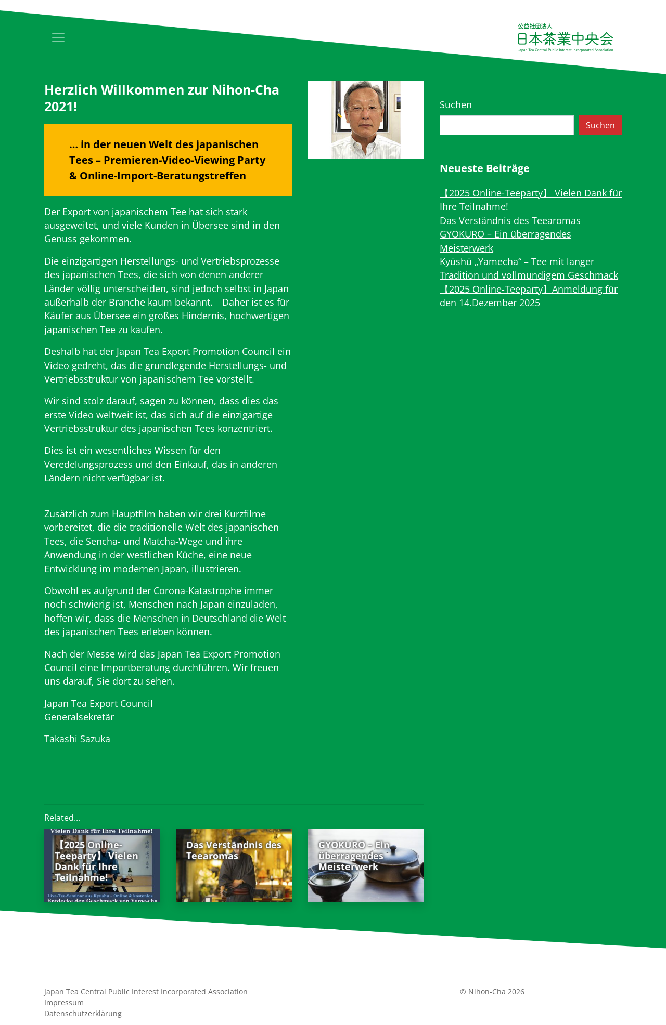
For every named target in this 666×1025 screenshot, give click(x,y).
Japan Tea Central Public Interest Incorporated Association (146, 991)
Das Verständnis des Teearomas (510, 220)
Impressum (64, 1002)
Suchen (456, 104)
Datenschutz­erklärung (83, 1013)
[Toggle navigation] (58, 37)
